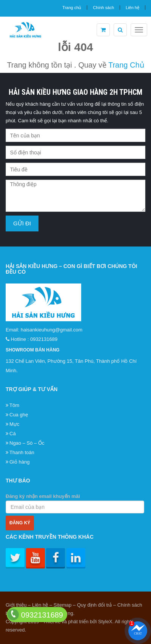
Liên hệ (132, 7)
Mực (14, 424)
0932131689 (43, 339)
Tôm (14, 405)
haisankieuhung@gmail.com (52, 330)
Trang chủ (71, 7)
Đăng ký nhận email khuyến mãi (75, 503)
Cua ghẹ (18, 415)
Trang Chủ (126, 65)
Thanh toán (21, 452)
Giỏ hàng (19, 462)
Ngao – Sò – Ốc (26, 443)
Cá (12, 433)
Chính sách (103, 7)
